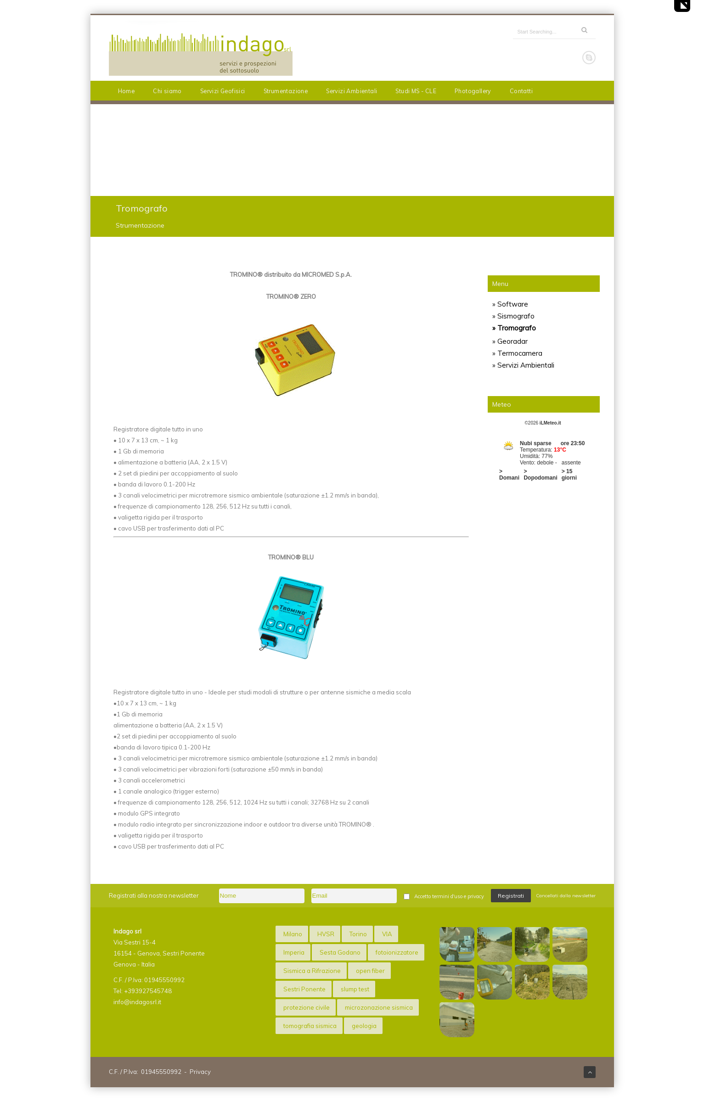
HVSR (326, 934)
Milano (293, 934)
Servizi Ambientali (351, 91)
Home (126, 91)
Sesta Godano (340, 952)
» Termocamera (517, 353)
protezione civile (306, 1007)
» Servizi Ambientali (523, 365)
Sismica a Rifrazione (312, 970)
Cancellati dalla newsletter (566, 896)
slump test (355, 989)
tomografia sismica (310, 1025)
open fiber (370, 970)
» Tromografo (514, 328)
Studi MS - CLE (415, 91)
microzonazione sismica (379, 1007)
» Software (510, 304)
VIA (387, 934)
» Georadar (510, 341)
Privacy (200, 1071)
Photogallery (473, 91)
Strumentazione (286, 91)
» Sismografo (513, 316)
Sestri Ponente (304, 989)
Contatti (521, 91)
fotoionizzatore (397, 952)
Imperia (294, 952)
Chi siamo (167, 91)
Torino (358, 934)
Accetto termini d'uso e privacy (449, 896)
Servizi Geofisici (222, 91)
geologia (364, 1025)
